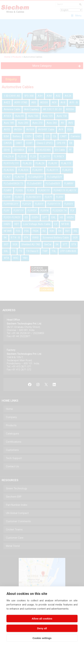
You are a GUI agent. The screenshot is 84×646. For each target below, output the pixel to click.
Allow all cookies (42, 618)
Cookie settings (42, 638)
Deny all (42, 628)
